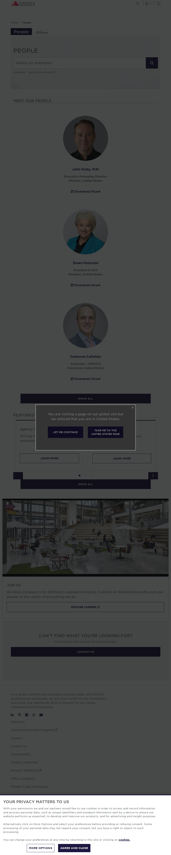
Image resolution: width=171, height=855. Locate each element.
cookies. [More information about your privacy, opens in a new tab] (124, 846)
